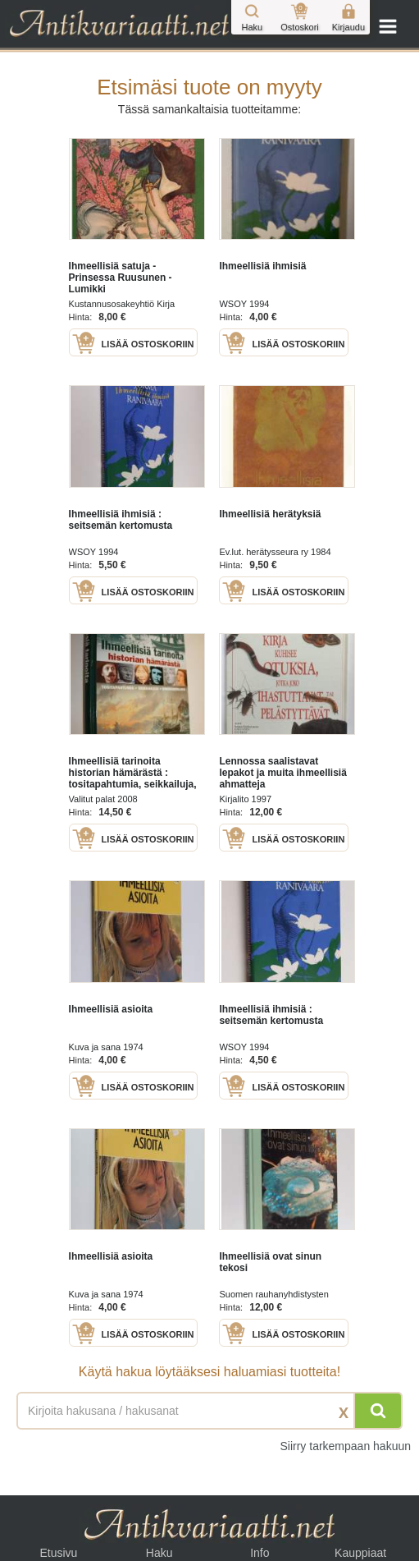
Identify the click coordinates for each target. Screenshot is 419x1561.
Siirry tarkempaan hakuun (345, 1446)
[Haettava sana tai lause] (209, 1411)
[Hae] (378, 1411)
